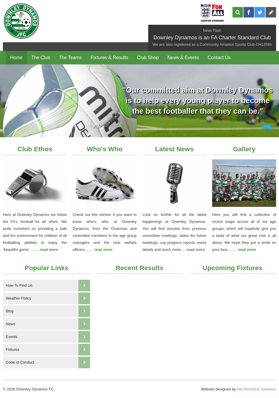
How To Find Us (48, 285)
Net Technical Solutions (256, 389)
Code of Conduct (48, 362)
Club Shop (148, 57)
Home (16, 57)
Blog (48, 311)
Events (48, 337)
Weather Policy (48, 298)
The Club (40, 57)
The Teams (70, 57)
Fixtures (48, 349)
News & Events (183, 57)
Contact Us (219, 57)
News (48, 324)
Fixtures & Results (109, 57)
